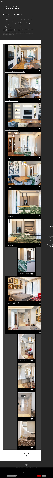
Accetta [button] (44, 475)
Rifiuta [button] (39, 475)
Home (42, 6)
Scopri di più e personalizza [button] (12, 475)
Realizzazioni (48, 6)
